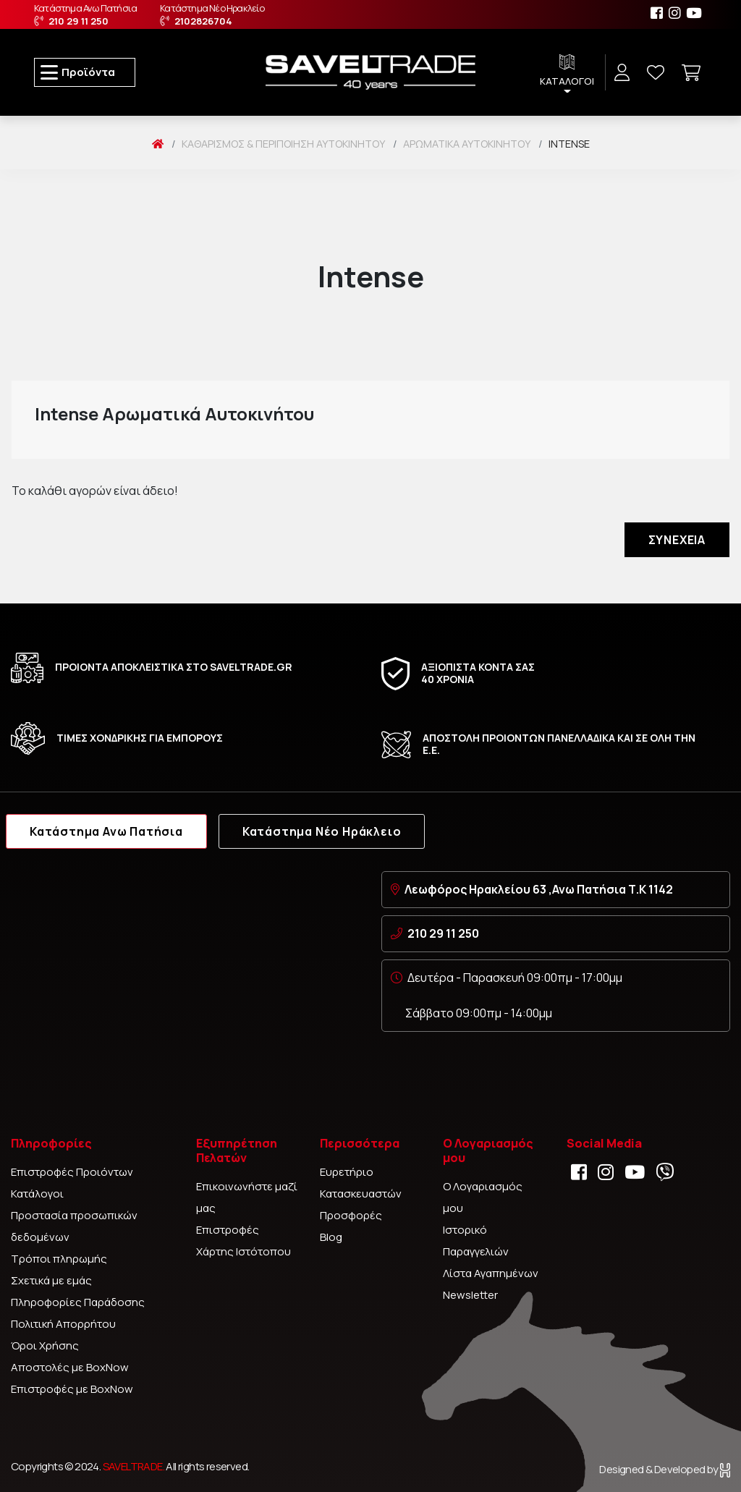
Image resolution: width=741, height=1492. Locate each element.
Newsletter (470, 1294)
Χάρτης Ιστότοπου (243, 1251)
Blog (331, 1237)
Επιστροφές (227, 1229)
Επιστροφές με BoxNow (72, 1388)
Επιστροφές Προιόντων (72, 1171)
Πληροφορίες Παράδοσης (78, 1302)
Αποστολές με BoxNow (70, 1367)
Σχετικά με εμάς (51, 1280)
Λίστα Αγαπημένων (490, 1273)
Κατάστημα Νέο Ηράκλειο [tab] (322, 831)
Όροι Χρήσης (45, 1345)
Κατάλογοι (37, 1193)
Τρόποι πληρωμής (59, 1258)
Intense (569, 144)
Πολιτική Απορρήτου (63, 1323)
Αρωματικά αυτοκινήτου (466, 144)
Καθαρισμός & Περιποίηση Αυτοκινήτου (283, 144)
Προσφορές (351, 1215)
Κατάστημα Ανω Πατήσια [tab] (106, 831)
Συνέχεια (677, 540)
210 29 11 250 (443, 933)
